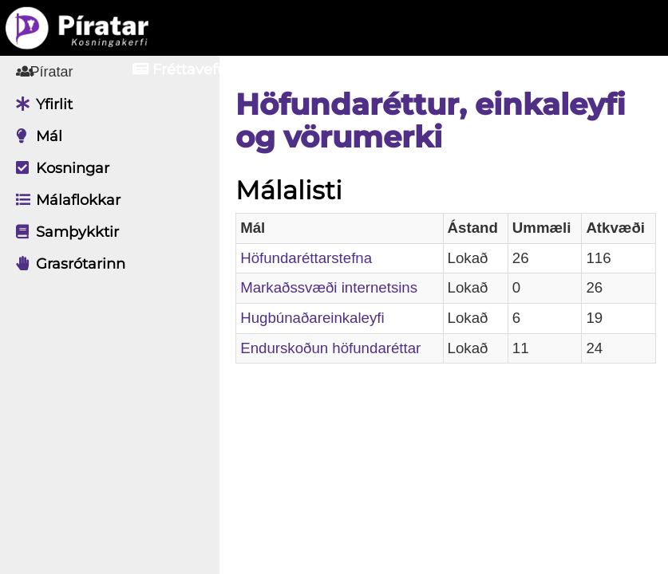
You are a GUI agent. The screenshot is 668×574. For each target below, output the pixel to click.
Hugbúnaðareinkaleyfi (324, 317)
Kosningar (58, 168)
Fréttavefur (182, 69)
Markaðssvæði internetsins (340, 287)
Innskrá (468, 69)
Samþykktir (63, 232)
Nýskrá (580, 69)
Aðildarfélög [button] (332, 69)
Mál (35, 136)
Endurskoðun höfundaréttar (342, 348)
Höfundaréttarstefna (318, 258)
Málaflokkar (64, 200)
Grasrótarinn (66, 264)
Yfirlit (40, 104)
